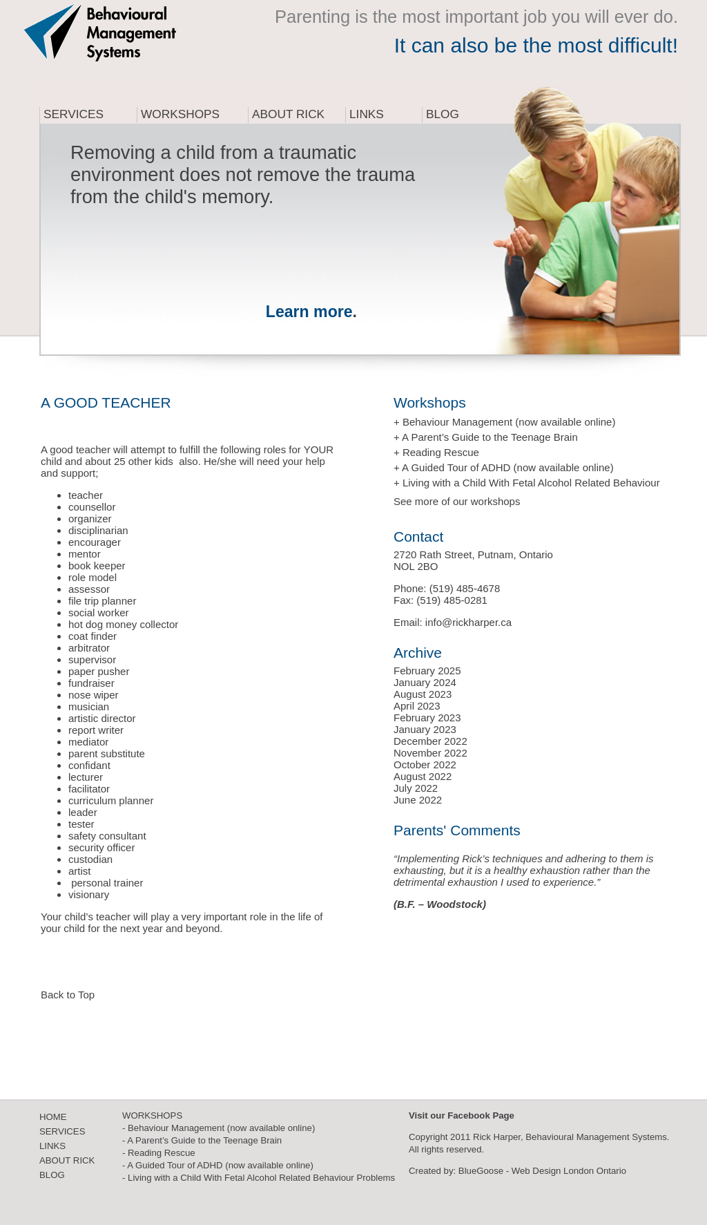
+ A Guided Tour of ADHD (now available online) (504, 467)
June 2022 (418, 800)
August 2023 (423, 694)
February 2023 (427, 717)
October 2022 (425, 764)
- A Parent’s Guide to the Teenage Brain (202, 1140)
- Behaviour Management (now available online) (218, 1128)
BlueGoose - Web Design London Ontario (542, 1171)
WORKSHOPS (152, 1115)
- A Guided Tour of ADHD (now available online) (217, 1165)
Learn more (309, 312)
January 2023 (425, 729)
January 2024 (425, 682)
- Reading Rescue (158, 1153)
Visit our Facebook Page (461, 1115)
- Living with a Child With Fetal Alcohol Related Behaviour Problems (258, 1177)
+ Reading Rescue (436, 452)
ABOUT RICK (67, 1160)
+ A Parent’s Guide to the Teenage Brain (486, 437)
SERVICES (62, 1131)
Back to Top (68, 994)
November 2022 (430, 753)
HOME (53, 1117)
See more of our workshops (457, 501)
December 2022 (430, 741)
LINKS (52, 1146)
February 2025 (427, 670)
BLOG (52, 1175)
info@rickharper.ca (468, 622)
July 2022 (416, 788)
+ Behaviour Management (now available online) (504, 422)
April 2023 (417, 706)
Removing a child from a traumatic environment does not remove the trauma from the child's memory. (242, 174)
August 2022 (423, 776)
